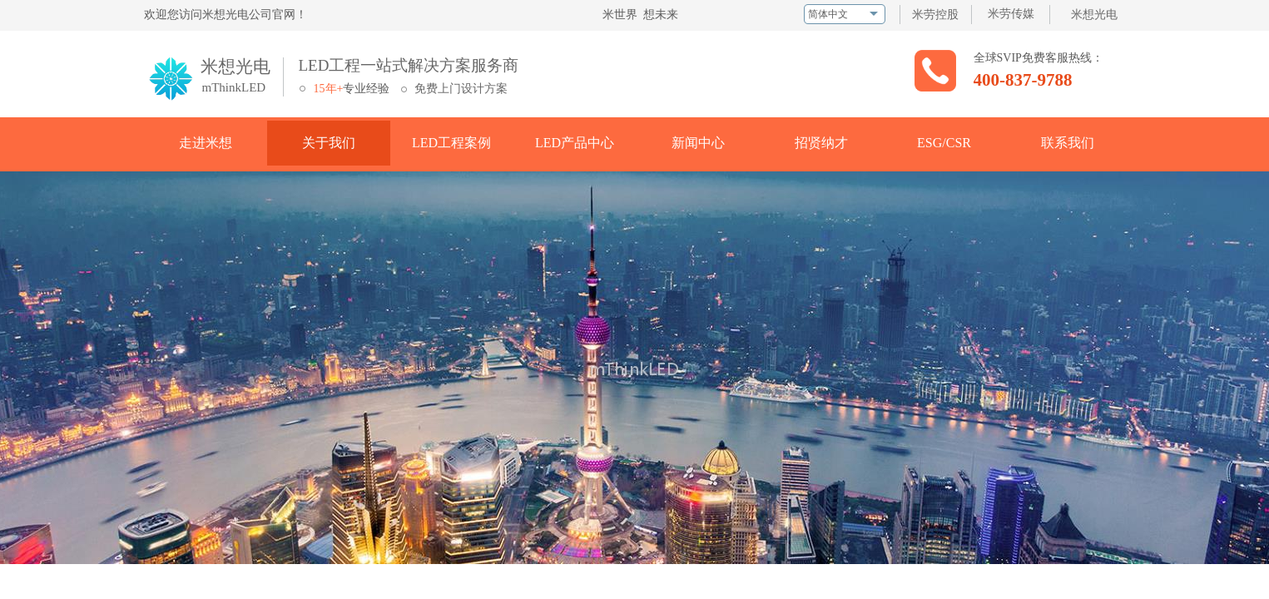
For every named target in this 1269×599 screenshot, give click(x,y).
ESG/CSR (944, 143)
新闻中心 (698, 143)
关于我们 (328, 143)
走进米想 (205, 143)
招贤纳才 (821, 143)
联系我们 (1067, 143)
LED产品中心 (574, 143)
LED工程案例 (451, 143)
